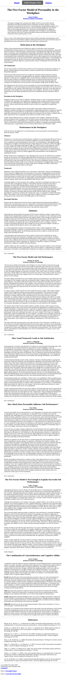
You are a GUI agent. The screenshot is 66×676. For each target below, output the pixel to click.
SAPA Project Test (32, 3)
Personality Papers (11, 671)
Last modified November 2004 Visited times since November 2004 (10, 665)
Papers (48, 3)
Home (17, 3)
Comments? (4, 668)
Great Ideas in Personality (13, 674)
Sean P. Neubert (33, 17)
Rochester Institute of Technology (33, 18)
